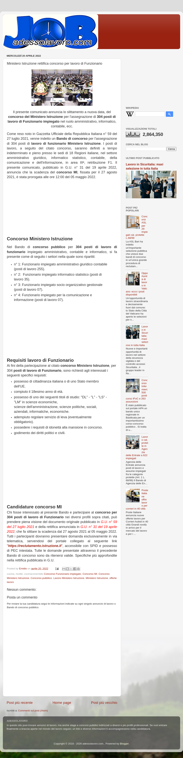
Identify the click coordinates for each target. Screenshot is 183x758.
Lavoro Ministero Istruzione (68, 578)
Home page (62, 703)
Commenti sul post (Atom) (33, 710)
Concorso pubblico (41, 578)
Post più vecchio (104, 703)
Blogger (124, 743)
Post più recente (20, 703)
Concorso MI (90, 573)
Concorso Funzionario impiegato (62, 573)
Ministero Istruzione (97, 578)
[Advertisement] (62, 206)
